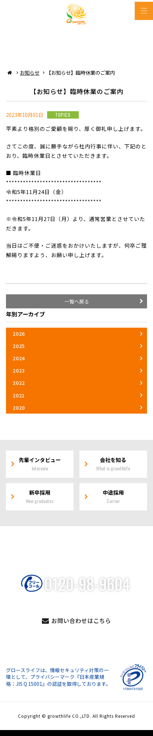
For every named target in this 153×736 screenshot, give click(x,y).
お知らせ (29, 72)
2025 (19, 345)
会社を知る (113, 464)
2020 (19, 407)
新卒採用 (40, 496)
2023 (19, 370)
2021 (19, 395)
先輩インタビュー (40, 464)
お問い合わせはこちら (81, 620)
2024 (19, 358)
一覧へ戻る (76, 301)
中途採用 (113, 496)
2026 (19, 333)
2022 (19, 382)
